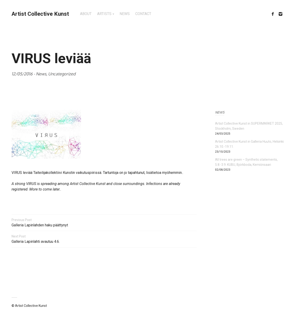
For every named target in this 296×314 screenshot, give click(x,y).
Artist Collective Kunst (40, 14)
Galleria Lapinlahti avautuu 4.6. (104, 239)
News (41, 73)
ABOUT (86, 14)
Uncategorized (62, 73)
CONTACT (143, 14)
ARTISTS (104, 14)
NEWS (125, 14)
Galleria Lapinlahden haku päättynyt (104, 222)
